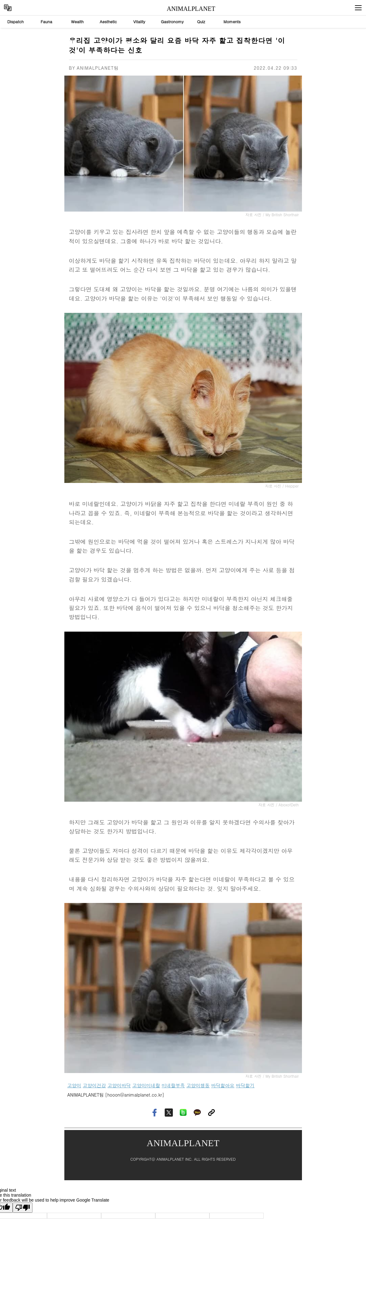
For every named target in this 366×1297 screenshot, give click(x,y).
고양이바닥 (119, 1085)
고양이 (74, 1085)
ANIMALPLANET (185, 8)
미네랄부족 (173, 1085)
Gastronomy (172, 21)
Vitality (139, 21)
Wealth (77, 21)
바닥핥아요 (223, 1085)
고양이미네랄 (146, 1085)
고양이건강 (94, 1085)
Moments (232, 21)
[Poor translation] (22, 1208)
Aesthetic (108, 21)
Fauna (46, 21)
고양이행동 (198, 1085)
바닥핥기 (245, 1085)
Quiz (201, 21)
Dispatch (15, 21)
